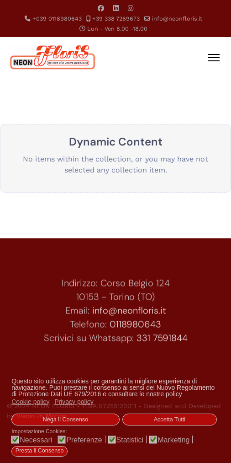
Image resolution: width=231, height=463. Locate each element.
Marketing (173, 440)
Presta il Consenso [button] (40, 450)
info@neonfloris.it (177, 18)
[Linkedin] (116, 8)
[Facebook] (101, 8)
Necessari (36, 440)
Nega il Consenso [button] (65, 419)
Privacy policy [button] (74, 401)
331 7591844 (162, 341)
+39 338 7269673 (116, 18)
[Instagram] (130, 8)
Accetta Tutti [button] (169, 419)
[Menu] (214, 57)
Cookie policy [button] (30, 401)
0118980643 (135, 328)
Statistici (130, 440)
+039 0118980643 (57, 18)
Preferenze (84, 440)
